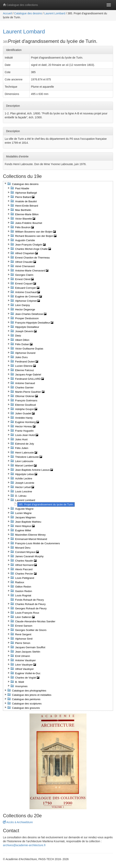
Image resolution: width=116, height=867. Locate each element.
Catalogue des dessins (28, 13)
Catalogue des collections (20, 4)
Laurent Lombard (54, 13)
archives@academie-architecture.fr (24, 845)
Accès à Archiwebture (18, 822)
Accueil (7, 13)
